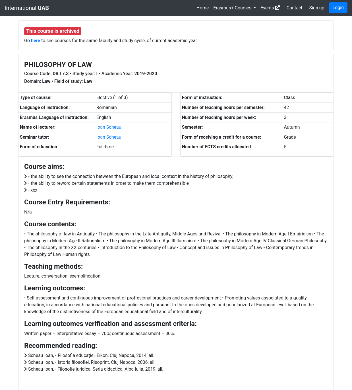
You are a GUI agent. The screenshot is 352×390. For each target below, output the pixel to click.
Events (269, 8)
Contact (295, 8)
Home (202, 8)
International (27, 8)
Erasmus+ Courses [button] (232, 8)
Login (338, 7)
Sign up (316, 8)
